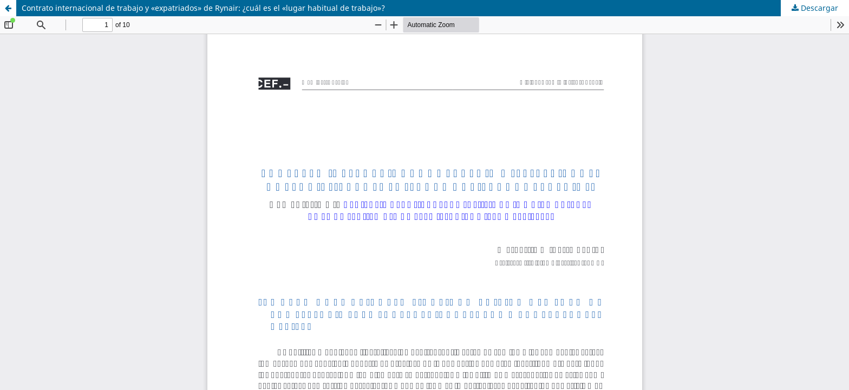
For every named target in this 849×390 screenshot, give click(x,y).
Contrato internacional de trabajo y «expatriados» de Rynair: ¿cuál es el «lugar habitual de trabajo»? (203, 8)
